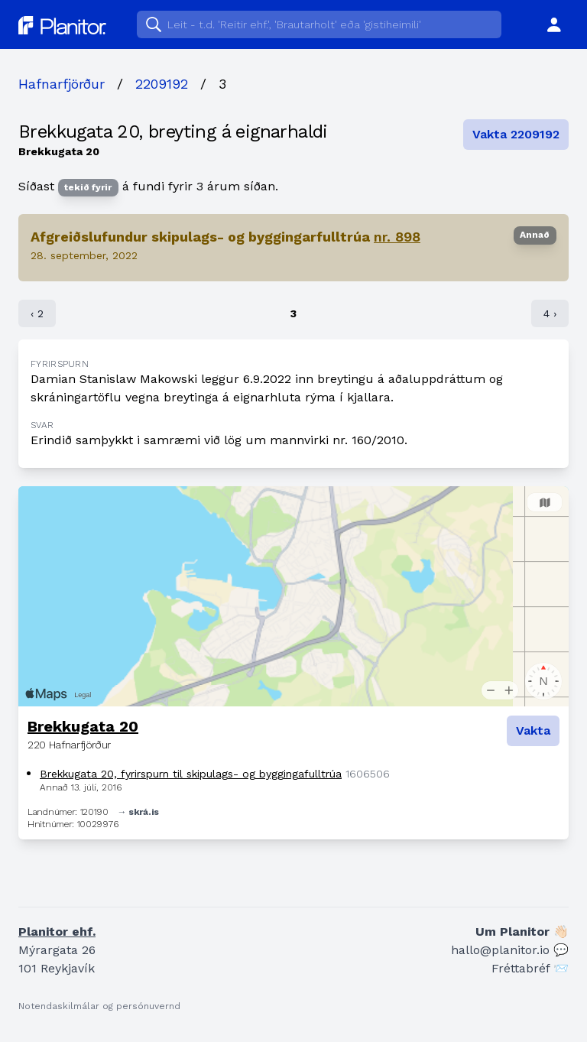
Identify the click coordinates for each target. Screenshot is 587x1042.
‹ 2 (37, 313)
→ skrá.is (138, 812)
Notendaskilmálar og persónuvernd (99, 1006)
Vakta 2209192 (515, 134)
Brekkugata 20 (83, 726)
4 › (549, 313)
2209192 (161, 84)
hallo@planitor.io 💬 (510, 950)
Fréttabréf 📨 (530, 968)
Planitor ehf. (57, 931)
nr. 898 (397, 237)
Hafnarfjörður (61, 84)
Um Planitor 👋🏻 (522, 931)
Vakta (533, 730)
